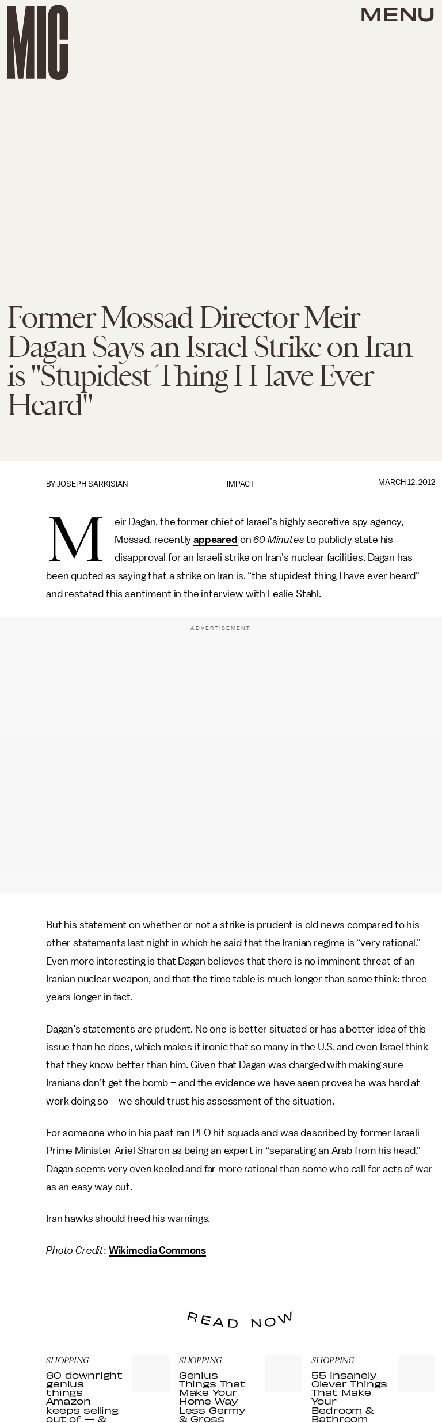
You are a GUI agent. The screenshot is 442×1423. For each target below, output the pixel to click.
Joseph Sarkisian (92, 484)
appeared (215, 539)
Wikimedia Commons (157, 1250)
